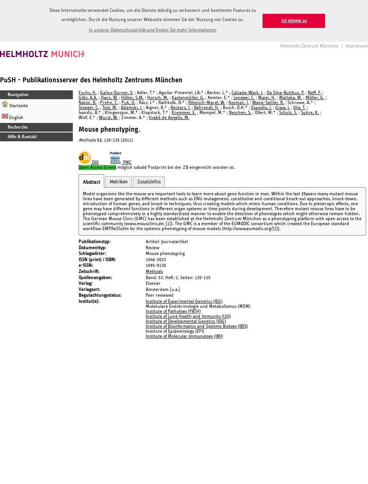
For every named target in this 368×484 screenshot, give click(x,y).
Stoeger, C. (89, 107)
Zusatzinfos (149, 182)
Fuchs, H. (88, 92)
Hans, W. (109, 97)
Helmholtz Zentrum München (309, 46)
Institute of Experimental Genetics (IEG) (184, 301)
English (12, 116)
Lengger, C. (244, 97)
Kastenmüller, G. (188, 97)
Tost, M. (109, 107)
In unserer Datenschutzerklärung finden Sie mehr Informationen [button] (153, 30)
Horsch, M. (157, 97)
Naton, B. (88, 102)
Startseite (15, 104)
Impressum (357, 46)
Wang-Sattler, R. (268, 102)
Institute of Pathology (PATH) (173, 311)
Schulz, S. (288, 112)
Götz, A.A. (88, 97)
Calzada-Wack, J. (247, 92)
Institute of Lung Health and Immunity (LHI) (188, 316)
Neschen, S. (240, 112)
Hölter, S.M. (132, 97)
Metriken (119, 182)
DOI (89, 162)
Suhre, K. (310, 112)
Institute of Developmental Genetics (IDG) (186, 321)
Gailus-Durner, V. (116, 92)
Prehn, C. (109, 102)
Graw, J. (282, 107)
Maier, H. (267, 97)
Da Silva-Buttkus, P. (285, 92)
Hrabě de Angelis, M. (169, 117)
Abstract (91, 182)
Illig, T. (299, 107)
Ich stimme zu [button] (294, 21)
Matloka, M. (290, 97)
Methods (154, 271)
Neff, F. (314, 92)
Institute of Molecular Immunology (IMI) (184, 336)
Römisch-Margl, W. (206, 102)
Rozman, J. (238, 102)
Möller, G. (315, 97)
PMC (120, 162)
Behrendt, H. (206, 107)
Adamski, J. (131, 107)
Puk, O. (128, 102)
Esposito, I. (261, 107)
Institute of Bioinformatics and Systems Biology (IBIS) (197, 326)
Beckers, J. (181, 107)
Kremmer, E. (184, 112)
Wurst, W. (108, 117)
